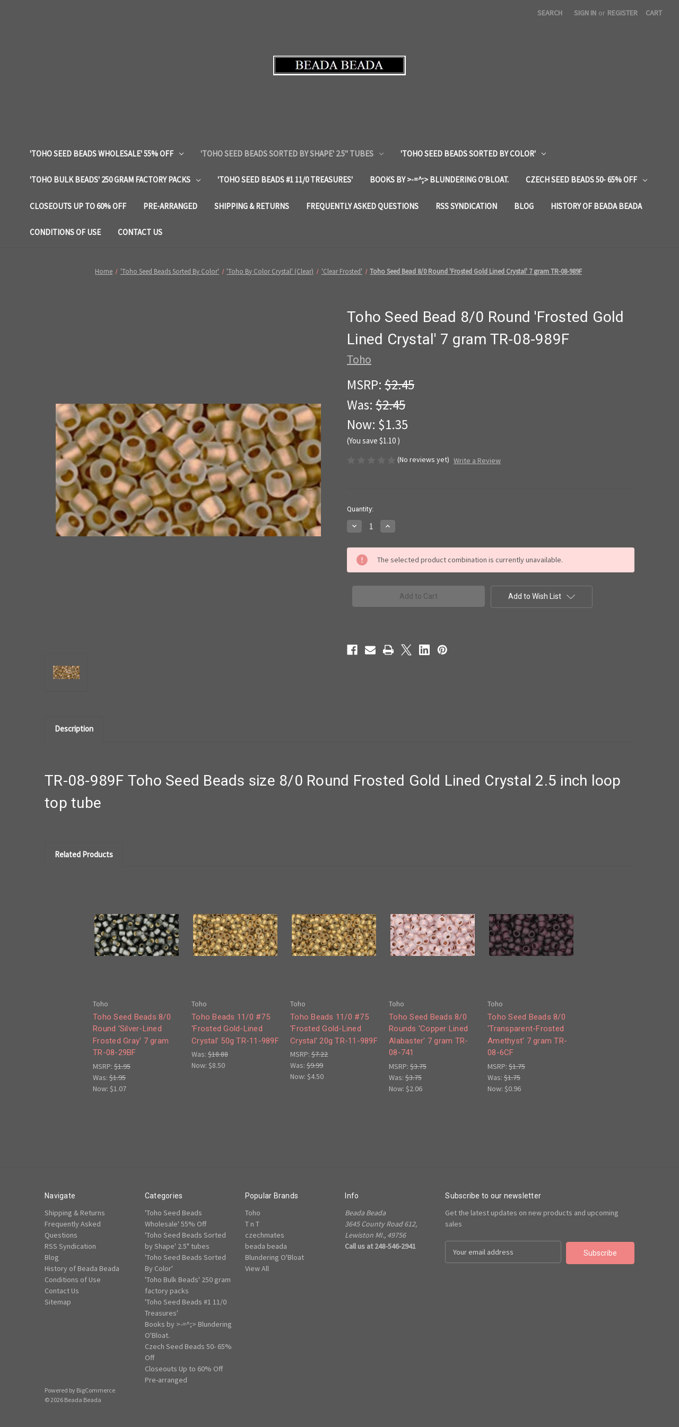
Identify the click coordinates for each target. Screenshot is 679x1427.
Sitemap (58, 1302)
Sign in (585, 13)
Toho (252, 1212)
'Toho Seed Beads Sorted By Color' (473, 154)
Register (622, 13)
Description (74, 729)
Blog (524, 206)
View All (257, 1268)
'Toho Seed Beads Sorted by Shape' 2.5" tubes (292, 154)
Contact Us (140, 232)
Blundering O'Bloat (274, 1257)
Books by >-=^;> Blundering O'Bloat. (439, 180)
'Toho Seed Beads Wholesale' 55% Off (107, 154)
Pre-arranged (170, 206)
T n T (252, 1224)
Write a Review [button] (477, 460)
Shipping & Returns (251, 206)
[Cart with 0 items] (654, 13)
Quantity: (360, 509)
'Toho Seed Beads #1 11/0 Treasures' (285, 180)
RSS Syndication (466, 206)
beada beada (266, 1246)
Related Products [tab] (84, 854)
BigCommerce (95, 1390)
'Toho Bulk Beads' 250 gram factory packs (115, 180)
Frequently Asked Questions (362, 206)
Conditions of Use (65, 232)
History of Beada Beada (596, 206)
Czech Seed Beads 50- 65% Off (586, 180)
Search (549, 13)
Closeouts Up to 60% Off (78, 206)
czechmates (264, 1235)
